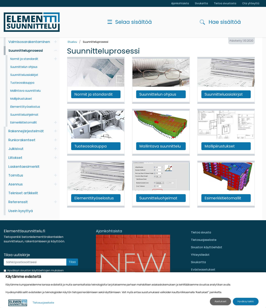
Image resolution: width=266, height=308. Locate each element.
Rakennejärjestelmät (26, 131)
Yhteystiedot (200, 255)
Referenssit (18, 202)
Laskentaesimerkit (23, 166)
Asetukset (220, 301)
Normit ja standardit (24, 59)
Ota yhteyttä (250, 3)
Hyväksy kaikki (246, 301)
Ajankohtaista (180, 3)
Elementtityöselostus (25, 107)
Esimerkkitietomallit (23, 122)
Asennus (15, 184)
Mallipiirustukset (21, 99)
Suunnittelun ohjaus (23, 67)
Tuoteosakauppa (22, 83)
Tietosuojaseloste (203, 240)
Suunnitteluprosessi (95, 42)
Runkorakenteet (21, 140)
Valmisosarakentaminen (29, 41)
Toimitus (15, 175)
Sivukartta (201, 3)
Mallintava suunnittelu (25, 91)
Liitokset (15, 157)
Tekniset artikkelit (23, 193)
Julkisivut (15, 148)
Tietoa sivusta (201, 232)
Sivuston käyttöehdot (206, 247)
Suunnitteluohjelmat (24, 115)
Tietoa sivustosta (225, 3)
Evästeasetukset (203, 269)
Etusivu (72, 42)
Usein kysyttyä (20, 210)
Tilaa (72, 262)
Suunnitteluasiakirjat (24, 75)
